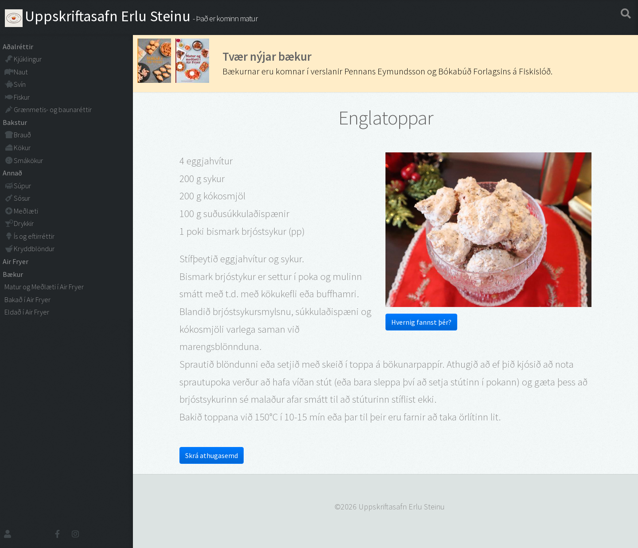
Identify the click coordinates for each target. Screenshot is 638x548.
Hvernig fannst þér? (421, 322)
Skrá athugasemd (211, 455)
